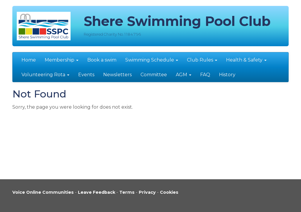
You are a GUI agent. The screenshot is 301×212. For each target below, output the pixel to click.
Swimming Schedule (151, 60)
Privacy (147, 192)
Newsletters (117, 74)
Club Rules (202, 60)
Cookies (169, 192)
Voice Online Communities (43, 192)
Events (86, 74)
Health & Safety (246, 60)
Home (28, 60)
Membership (61, 60)
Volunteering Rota (45, 74)
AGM (183, 74)
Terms (127, 192)
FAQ (205, 74)
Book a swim (101, 60)
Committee (154, 74)
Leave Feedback (96, 192)
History (227, 74)
